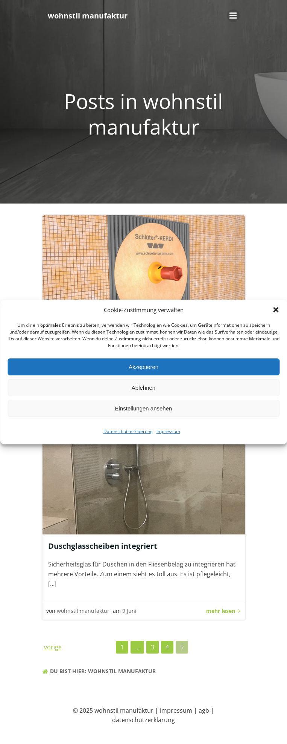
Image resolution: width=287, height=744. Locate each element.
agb (204, 710)
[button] (275, 311)
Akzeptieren (143, 367)
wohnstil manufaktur (83, 610)
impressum (176, 710)
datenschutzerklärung (143, 720)
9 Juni (129, 610)
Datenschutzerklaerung (128, 432)
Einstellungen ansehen (143, 409)
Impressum (168, 432)
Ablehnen (143, 388)
